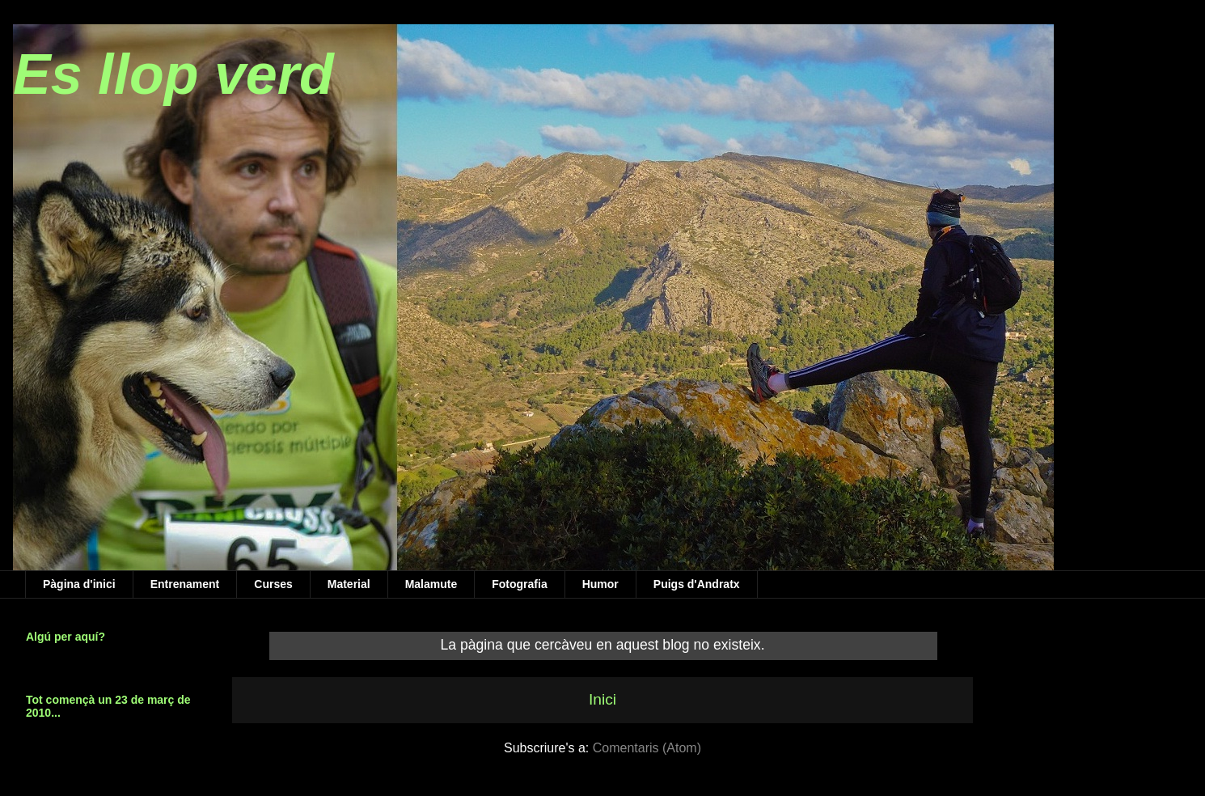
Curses (273, 584)
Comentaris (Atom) (647, 748)
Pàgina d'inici (79, 584)
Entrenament (185, 584)
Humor (600, 584)
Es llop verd (173, 74)
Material (349, 584)
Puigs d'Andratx (696, 584)
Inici (602, 699)
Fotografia (519, 584)
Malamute (431, 584)
